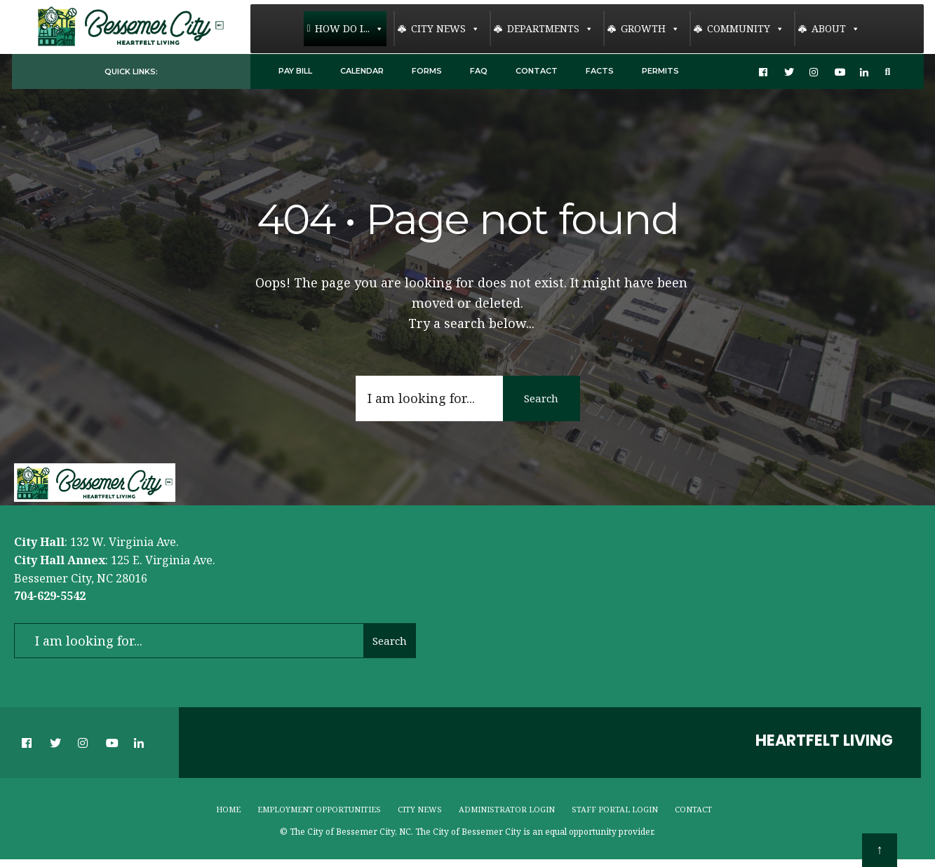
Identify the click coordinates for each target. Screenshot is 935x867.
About (836, 28)
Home (228, 809)
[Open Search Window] (890, 72)
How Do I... (349, 28)
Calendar (362, 71)
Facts (600, 71)
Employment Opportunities (319, 809)
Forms (427, 71)
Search (541, 397)
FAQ (478, 71)
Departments (550, 28)
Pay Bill (295, 71)
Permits (660, 71)
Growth (650, 28)
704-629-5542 (50, 595)
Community (745, 28)
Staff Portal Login (615, 809)
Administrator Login (507, 809)
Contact (537, 71)
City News (445, 28)
